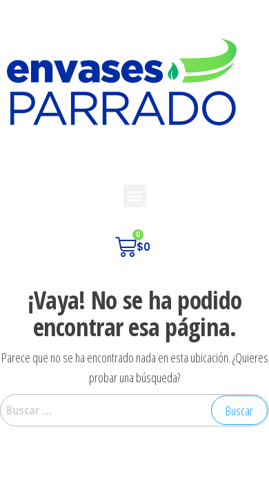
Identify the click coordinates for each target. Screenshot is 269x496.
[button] (134, 196)
